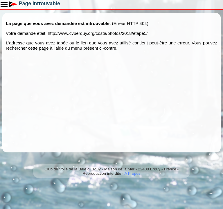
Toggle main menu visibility (4, 2)
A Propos (133, 173)
